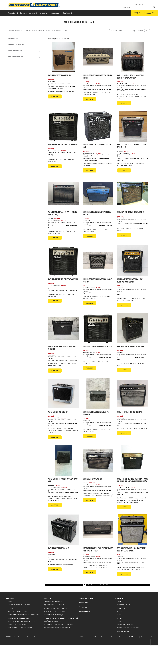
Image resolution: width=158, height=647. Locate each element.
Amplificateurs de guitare (21, 83)
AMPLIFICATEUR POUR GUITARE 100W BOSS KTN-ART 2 (62, 347)
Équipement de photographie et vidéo (22, 54)
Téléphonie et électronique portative (21, 52)
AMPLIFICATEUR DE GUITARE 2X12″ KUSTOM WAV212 (97, 212)
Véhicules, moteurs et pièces (18, 65)
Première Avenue (19, 165)
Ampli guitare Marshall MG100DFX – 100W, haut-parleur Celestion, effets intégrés (131, 481)
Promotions (17, 129)
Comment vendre (25, 13)
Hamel (119, 617)
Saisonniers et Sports (16, 60)
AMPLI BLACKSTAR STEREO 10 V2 (59, 550)
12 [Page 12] (107, 587)
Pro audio (13, 91)
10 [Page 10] (100, 587)
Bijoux (10, 42)
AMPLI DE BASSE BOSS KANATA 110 (60, 75)
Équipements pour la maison (18, 44)
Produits (11, 13)
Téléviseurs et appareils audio (19, 57)
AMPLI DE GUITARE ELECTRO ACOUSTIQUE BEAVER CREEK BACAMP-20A (131, 76)
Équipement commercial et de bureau (22, 112)
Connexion (125, 4)
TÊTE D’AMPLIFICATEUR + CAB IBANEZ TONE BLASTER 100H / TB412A (131, 551)
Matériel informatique (16, 115)
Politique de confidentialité (83, 639)
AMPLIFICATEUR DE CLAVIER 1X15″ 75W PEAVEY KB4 (61, 479)
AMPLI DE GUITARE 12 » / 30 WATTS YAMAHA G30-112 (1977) (63, 212)
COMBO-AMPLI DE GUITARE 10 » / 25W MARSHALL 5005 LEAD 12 (130, 280)
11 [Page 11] (103, 587)
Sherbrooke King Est (20, 170)
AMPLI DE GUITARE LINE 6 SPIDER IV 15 (130, 411)
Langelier (16, 157)
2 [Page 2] (88, 587)
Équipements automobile (17, 62)
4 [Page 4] (94, 587)
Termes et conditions (104, 639)
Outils (10, 47)
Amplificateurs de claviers (20, 88)
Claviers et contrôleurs (18, 94)
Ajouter (55, 96)
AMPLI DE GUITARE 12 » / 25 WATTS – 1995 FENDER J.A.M (132, 145)
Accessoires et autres (18, 72)
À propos (50, 13)
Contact (61, 13)
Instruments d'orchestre (19, 99)
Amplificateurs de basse (20, 80)
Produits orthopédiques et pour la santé (23, 110)
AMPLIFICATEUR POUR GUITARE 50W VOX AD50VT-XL (96, 412)
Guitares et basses (16, 75)
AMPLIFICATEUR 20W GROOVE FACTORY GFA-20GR (98, 145)
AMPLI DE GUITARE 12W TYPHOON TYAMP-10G (63, 144)
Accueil (10, 30)
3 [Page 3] (91, 587)
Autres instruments (17, 101)
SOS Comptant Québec (21, 150)
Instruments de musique (22, 30)
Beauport (16, 152)
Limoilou (16, 162)
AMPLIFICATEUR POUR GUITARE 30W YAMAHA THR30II (98, 76)
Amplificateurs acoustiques (21, 85)
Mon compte (84, 613)
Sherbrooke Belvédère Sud (22, 168)
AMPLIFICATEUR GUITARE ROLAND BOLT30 (131, 211)
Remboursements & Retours (126, 639)
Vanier (15, 173)
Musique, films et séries (17, 49)
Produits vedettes (19, 126)
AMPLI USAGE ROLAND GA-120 (93, 478)
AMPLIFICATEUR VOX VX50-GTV (58, 411)
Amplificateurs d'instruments (40, 30)
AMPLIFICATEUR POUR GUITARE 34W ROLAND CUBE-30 (98, 280)
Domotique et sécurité (16, 107)
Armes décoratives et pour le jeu (20, 117)
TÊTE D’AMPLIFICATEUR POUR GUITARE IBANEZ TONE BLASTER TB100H (95, 551)
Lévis (14, 160)
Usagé (15, 141)
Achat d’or (39, 13)
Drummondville (18, 155)
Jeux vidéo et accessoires (17, 67)
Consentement (146, 639)
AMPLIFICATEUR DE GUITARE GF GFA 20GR (131, 346)
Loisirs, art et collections (17, 104)
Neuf (14, 138)
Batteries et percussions (19, 96)
